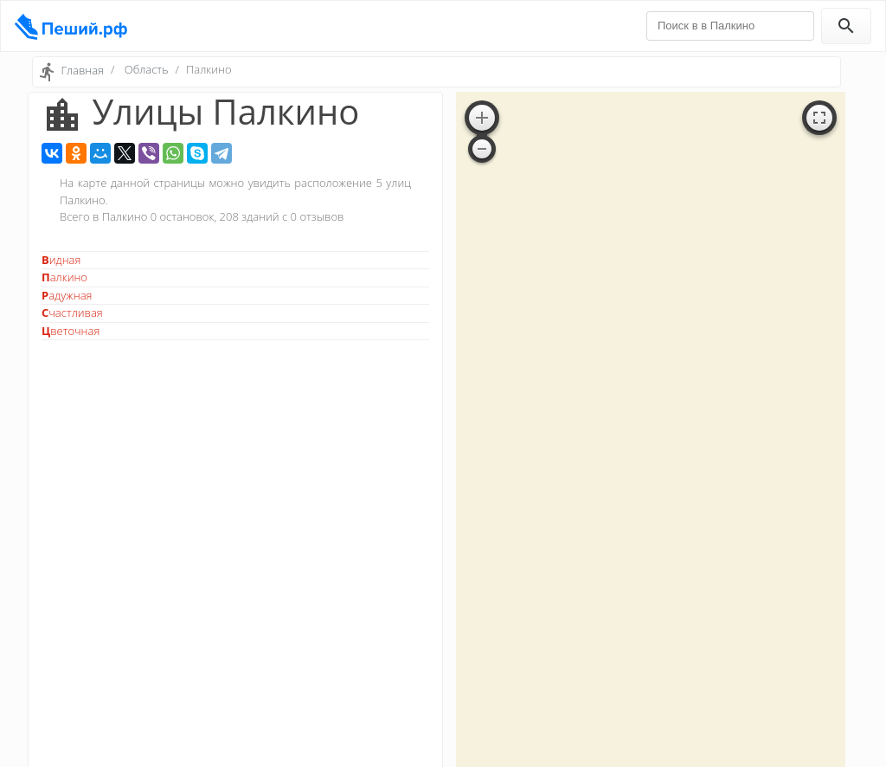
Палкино (64, 277)
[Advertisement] (235, 472)
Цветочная (71, 330)
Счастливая (72, 312)
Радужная (67, 295)
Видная (61, 259)
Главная (82, 70)
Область (147, 69)
